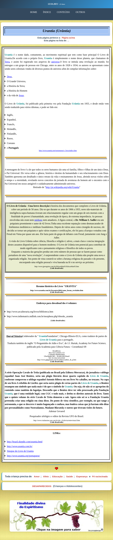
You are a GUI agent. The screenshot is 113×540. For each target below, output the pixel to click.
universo (55, 62)
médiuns (38, 220)
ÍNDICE (47, 12)
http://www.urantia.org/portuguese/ (23, 456)
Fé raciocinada (100, 476)
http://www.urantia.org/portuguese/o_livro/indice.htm (58, 151)
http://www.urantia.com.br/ (20, 446)
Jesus (21, 95)
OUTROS (80, 12)
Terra (7, 62)
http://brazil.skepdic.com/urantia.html (24, 441)
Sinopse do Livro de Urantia (20, 451)
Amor (37, 476)
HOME (33, 12)
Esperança (82, 476)
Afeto (46, 476)
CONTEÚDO (63, 12)
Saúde (69, 476)
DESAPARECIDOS (41, 486)
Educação (57, 476)
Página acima (68, 38)
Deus (9, 76)
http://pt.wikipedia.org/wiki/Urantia (62, 187)
